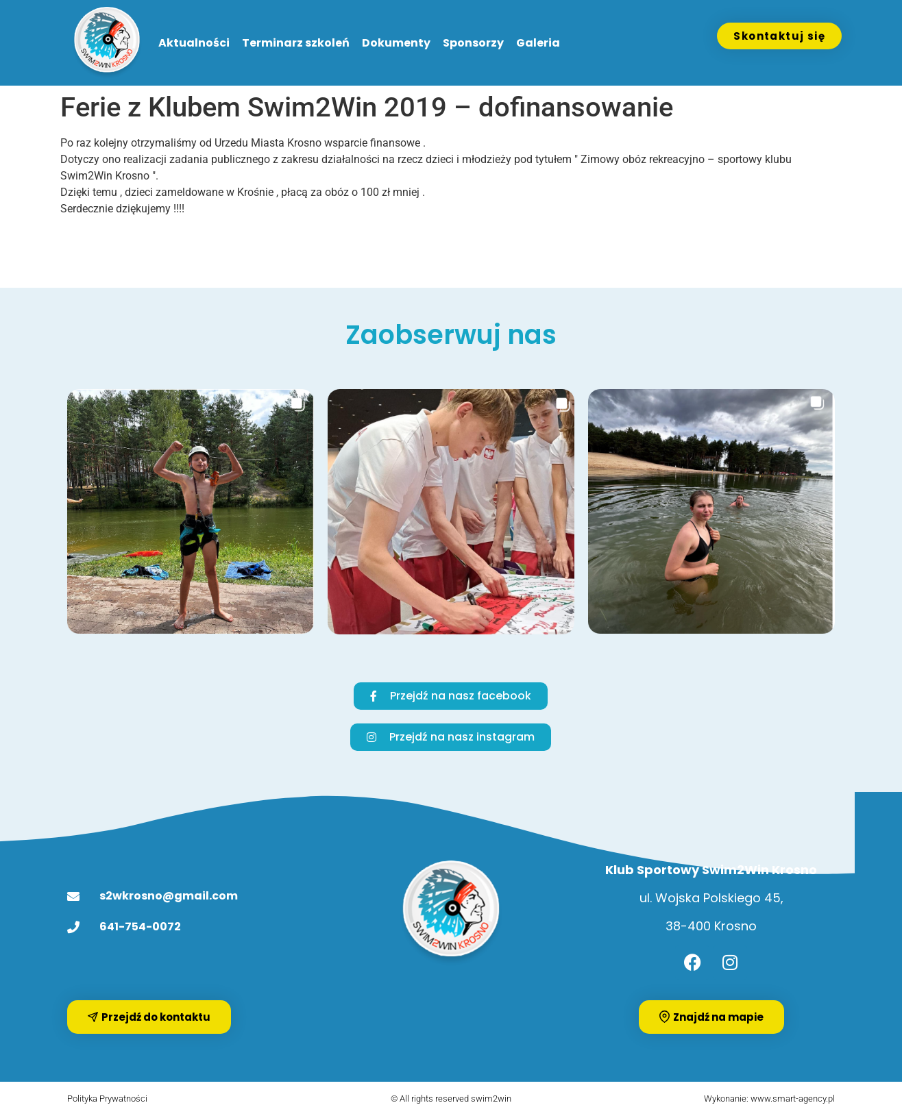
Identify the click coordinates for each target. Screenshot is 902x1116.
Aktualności (194, 43)
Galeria (538, 43)
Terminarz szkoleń (296, 43)
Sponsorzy (473, 43)
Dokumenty (396, 43)
